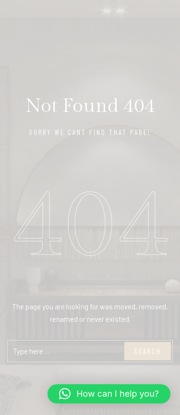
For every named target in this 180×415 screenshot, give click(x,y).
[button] (109, 393)
